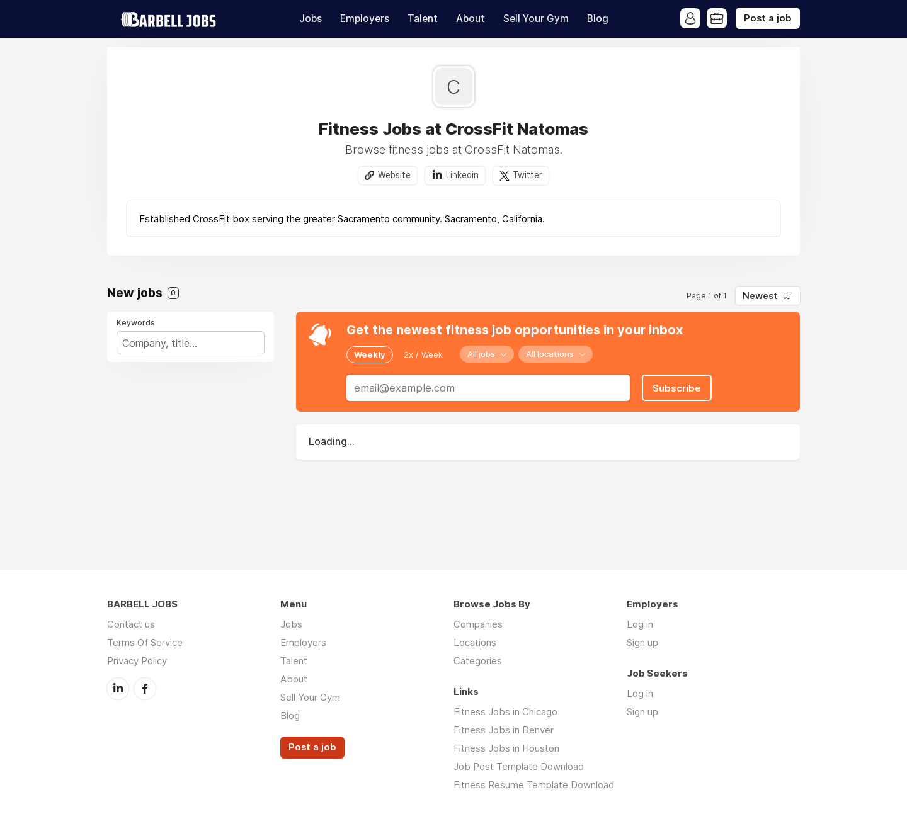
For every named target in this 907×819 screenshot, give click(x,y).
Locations (475, 642)
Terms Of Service (145, 642)
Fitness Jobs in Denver (504, 730)
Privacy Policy (137, 661)
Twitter (527, 175)
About (470, 19)
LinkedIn (117, 688)
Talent (423, 19)
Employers (364, 19)
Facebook (145, 688)
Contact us (131, 624)
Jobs (310, 19)
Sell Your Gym (536, 19)
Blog (597, 19)
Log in (640, 624)
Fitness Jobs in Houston (506, 748)
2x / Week (423, 354)
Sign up (642, 642)
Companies (478, 624)
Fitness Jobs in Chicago (505, 712)
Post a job (768, 18)
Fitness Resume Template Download (534, 785)
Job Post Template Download (519, 766)
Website (394, 175)
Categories (478, 661)
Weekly (369, 354)
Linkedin (462, 175)
